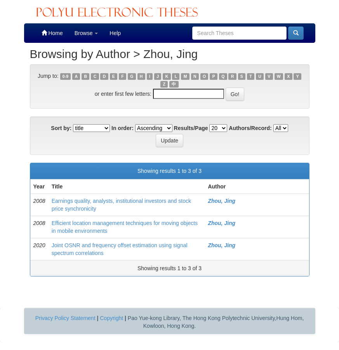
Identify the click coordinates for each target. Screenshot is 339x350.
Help (115, 33)
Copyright (111, 318)
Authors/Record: (250, 128)
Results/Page (191, 128)
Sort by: (61, 128)
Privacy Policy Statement (65, 318)
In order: (122, 128)
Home (52, 33)
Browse (86, 33)
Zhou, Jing (221, 201)
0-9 (65, 76)
